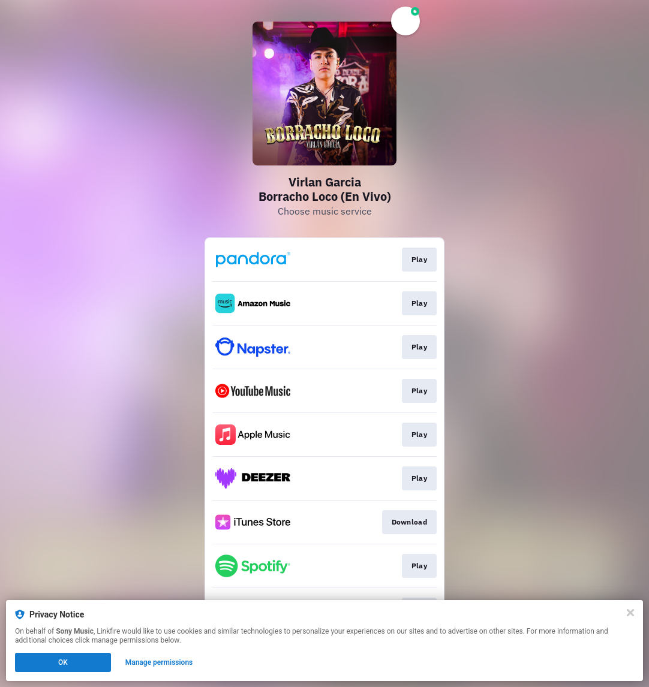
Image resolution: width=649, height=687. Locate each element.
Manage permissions (159, 662)
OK (63, 662)
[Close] (630, 612)
